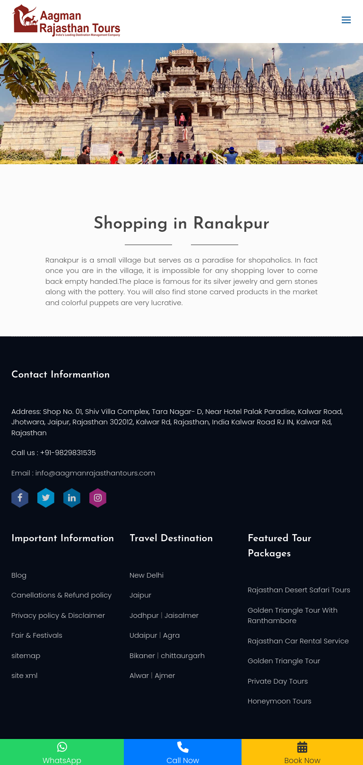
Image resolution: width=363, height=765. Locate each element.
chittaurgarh (183, 655)
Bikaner (142, 655)
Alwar (139, 675)
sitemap (25, 655)
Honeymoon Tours (279, 701)
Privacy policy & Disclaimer (58, 615)
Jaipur (140, 595)
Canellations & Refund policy (61, 595)
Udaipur (143, 635)
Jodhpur (144, 615)
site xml (24, 675)
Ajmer (165, 675)
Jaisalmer (181, 615)
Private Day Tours (278, 681)
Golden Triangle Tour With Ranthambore (292, 615)
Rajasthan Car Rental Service (298, 641)
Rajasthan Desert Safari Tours (299, 590)
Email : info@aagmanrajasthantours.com (83, 473)
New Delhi (147, 575)
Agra (171, 635)
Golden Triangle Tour (284, 661)
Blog (18, 575)
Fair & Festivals (36, 635)
